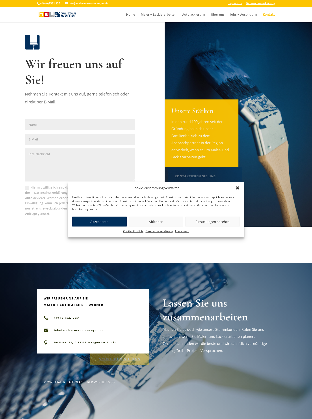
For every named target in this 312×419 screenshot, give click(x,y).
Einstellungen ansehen (213, 227)
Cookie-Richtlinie (133, 237)
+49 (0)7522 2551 (200, 187)
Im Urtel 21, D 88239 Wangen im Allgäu (85, 342)
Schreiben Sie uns (119, 358)
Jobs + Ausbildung (243, 15)
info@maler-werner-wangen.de (79, 330)
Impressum (182, 237)
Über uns (218, 15)
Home (130, 15)
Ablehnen (156, 227)
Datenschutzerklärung (159, 237)
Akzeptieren (99, 227)
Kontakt (269, 15)
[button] (237, 193)
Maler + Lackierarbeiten (158, 15)
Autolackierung (193, 15)
